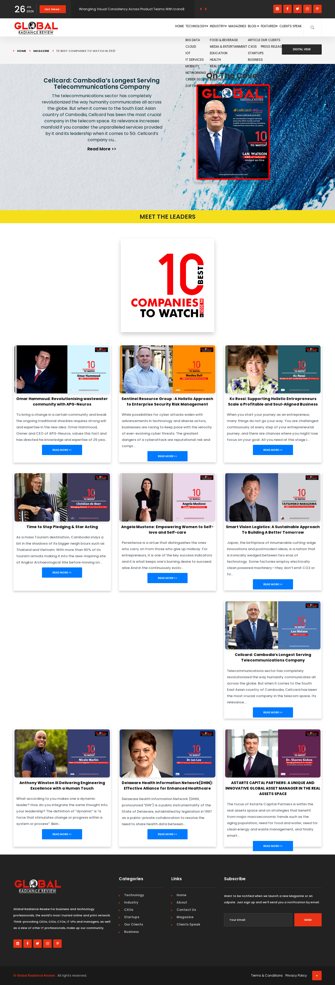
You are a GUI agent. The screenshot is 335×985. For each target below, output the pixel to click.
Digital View (301, 49)
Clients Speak (287, 27)
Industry (184, 27)
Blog (234, 27)
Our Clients (133, 924)
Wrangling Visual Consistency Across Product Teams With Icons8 (131, 9)
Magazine (41, 51)
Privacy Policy (296, 975)
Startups (131, 917)
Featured (259, 27)
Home (128, 27)
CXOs (128, 909)
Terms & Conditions (267, 975)
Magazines (211, 27)
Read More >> (62, 450)
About (182, 902)
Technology (154, 27)
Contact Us (186, 909)
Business (131, 931)
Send (308, 920)
